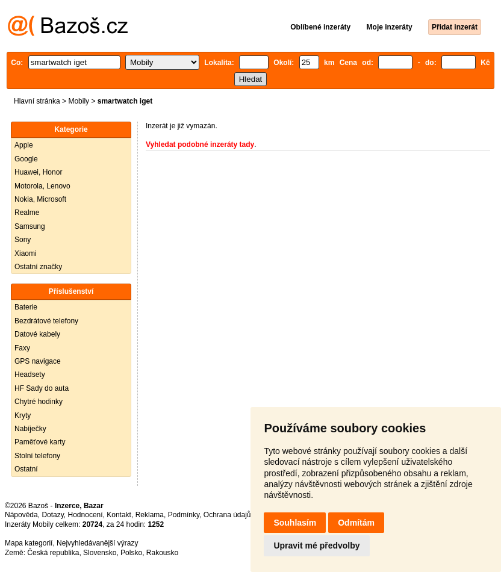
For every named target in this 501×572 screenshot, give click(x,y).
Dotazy (52, 515)
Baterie (25, 307)
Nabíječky (30, 428)
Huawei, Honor (38, 172)
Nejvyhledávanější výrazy (97, 543)
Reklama (149, 515)
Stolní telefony (37, 456)
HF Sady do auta (41, 388)
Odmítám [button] (356, 522)
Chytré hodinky (38, 401)
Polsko (131, 553)
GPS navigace (37, 361)
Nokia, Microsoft (40, 199)
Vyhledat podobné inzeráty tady (200, 144)
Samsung (29, 226)
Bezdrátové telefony (46, 321)
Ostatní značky (38, 267)
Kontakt (119, 515)
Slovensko (99, 553)
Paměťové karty (40, 442)
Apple (23, 145)
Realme (26, 212)
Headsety (29, 374)
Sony (22, 239)
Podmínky (183, 515)
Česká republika (53, 553)
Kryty (22, 415)
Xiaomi (25, 253)
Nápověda (21, 515)
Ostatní (26, 469)
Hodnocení (85, 515)
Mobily (78, 101)
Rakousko (162, 553)
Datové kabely (37, 334)
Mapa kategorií (28, 543)
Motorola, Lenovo (42, 186)
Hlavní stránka (37, 101)
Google (26, 159)
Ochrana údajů (227, 515)
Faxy (22, 348)
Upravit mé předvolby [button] (316, 545)
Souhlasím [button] (294, 522)
